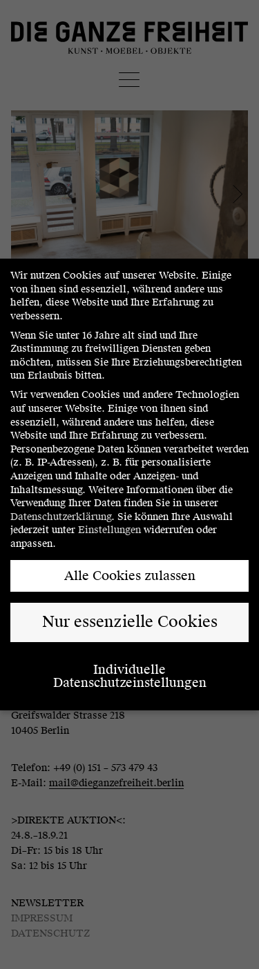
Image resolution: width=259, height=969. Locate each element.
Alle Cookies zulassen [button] (129, 575)
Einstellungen (109, 530)
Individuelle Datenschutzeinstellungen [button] (130, 676)
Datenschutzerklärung (60, 516)
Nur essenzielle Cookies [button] (130, 622)
